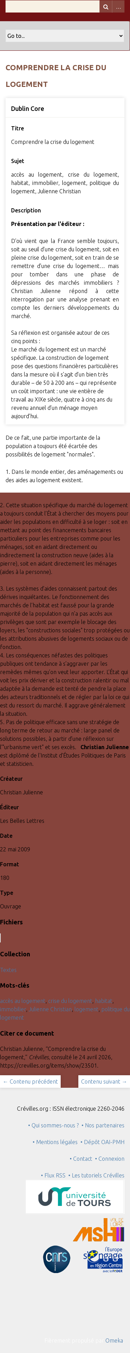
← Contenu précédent (30, 1081)
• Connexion (109, 1159)
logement (86, 1009)
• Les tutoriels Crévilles (96, 1175)
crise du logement (70, 1001)
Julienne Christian (50, 1009)
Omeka (114, 1340)
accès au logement (22, 1001)
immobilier (13, 1009)
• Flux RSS (53, 1175)
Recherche (105, 6)
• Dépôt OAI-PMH (102, 1142)
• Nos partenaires (102, 1125)
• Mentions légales (55, 1142)
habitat (103, 1001)
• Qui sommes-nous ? (53, 1125)
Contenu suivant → (104, 1081)
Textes (8, 970)
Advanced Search (118, 6)
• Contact (82, 1159)
